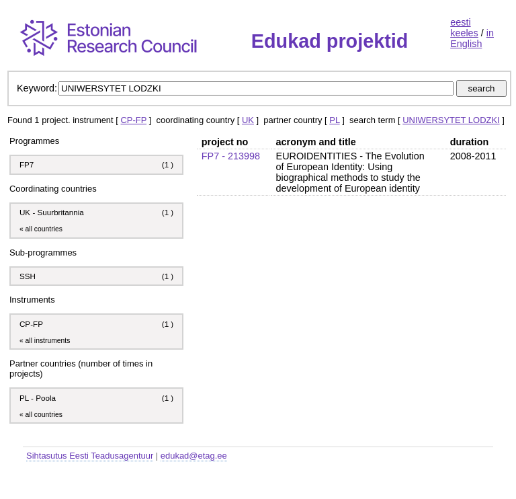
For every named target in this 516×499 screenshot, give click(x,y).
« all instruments (44, 340)
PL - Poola (37, 397)
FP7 (26, 164)
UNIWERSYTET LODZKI (450, 120)
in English (472, 38)
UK (248, 120)
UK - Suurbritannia (51, 212)
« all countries (40, 229)
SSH (27, 276)
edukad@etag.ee (194, 456)
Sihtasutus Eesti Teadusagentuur (89, 456)
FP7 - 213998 (231, 156)
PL (334, 120)
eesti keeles (464, 27)
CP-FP (133, 120)
